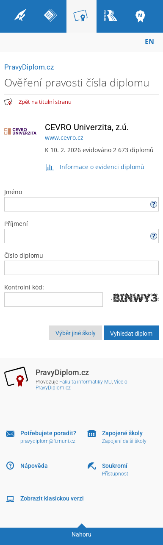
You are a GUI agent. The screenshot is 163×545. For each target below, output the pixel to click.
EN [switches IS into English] (149, 41)
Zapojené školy (122, 433)
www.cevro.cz (64, 137)
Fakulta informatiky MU (85, 382)
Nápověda (34, 465)
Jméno (81, 199)
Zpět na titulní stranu (45, 102)
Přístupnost (115, 474)
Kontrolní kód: (24, 287)
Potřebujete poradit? (48, 433)
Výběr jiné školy (75, 333)
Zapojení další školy (124, 441)
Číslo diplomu (81, 263)
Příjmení (81, 231)
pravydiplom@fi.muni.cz (47, 441)
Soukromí (114, 465)
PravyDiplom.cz (29, 67)
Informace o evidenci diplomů (94, 167)
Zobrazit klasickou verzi (52, 498)
